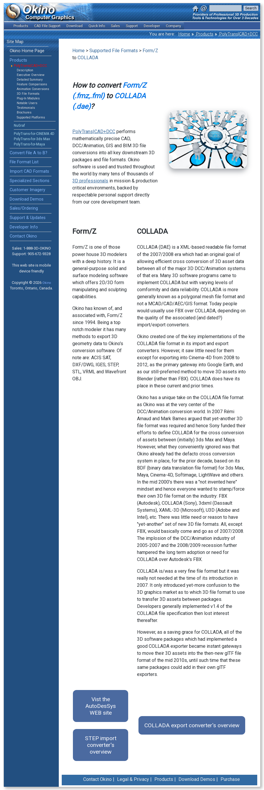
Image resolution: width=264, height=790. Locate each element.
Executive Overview (30, 75)
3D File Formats (28, 94)
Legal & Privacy (133, 779)
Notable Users (27, 103)
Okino (46, 283)
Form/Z (150, 50)
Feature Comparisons (32, 84)
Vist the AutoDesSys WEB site (100, 706)
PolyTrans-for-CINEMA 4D (34, 134)
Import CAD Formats (29, 171)
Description (25, 70)
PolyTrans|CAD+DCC (238, 34)
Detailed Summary (30, 80)
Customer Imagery (27, 189)
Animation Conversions (33, 89)
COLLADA (88, 57)
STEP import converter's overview (100, 745)
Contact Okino (23, 236)
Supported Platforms (31, 117)
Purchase (230, 779)
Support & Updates (28, 217)
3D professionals (90, 181)
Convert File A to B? (28, 152)
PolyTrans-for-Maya (29, 144)
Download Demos (27, 199)
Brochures (24, 112)
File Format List (24, 162)
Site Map (15, 41)
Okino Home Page (27, 50)
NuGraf (19, 125)
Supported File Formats (113, 50)
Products (204, 34)
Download (74, 26)
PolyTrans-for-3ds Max (32, 139)
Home (184, 34)
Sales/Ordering (24, 208)
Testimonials (26, 108)
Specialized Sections (29, 180)
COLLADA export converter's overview (191, 725)
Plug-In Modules (28, 98)
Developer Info (24, 227)
